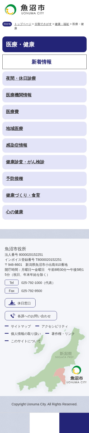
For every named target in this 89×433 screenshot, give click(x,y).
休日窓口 (24, 303)
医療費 (12, 111)
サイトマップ (21, 326)
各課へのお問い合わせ (34, 316)
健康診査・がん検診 (25, 162)
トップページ (22, 24)
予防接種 (14, 178)
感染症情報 (16, 145)
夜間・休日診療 (21, 78)
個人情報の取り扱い (26, 333)
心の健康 (14, 212)
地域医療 (14, 128)
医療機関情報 (19, 95)
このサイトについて (26, 341)
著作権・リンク (63, 333)
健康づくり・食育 (23, 195)
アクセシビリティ (55, 326)
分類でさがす (43, 24)
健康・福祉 (62, 24)
